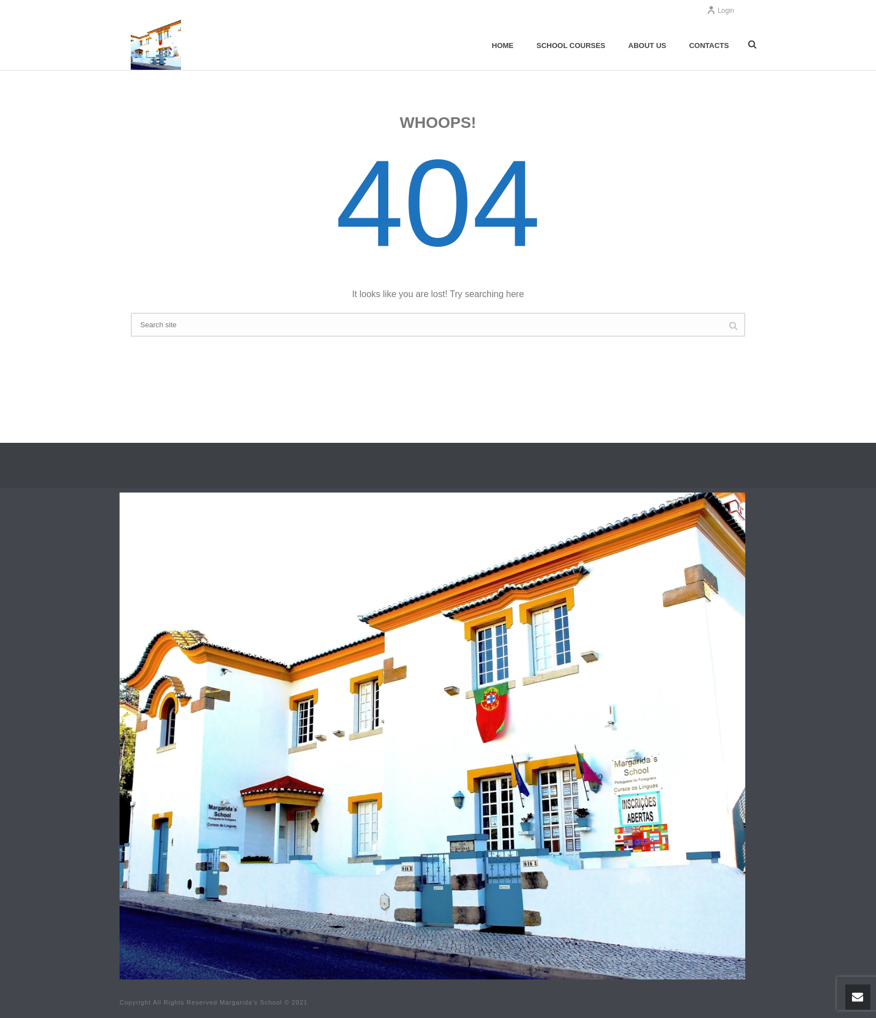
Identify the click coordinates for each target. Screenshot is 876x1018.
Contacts (709, 45)
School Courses (570, 45)
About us (647, 45)
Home (502, 45)
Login (720, 11)
